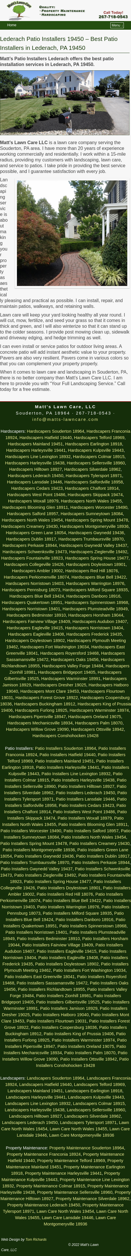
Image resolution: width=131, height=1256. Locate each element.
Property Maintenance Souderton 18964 (86, 1148)
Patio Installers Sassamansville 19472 (52, 983)
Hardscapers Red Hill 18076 (91, 570)
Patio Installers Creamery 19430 (99, 843)
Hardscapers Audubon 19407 (99, 621)
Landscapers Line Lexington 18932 (38, 1103)
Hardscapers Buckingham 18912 (44, 704)
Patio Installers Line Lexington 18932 (75, 773)
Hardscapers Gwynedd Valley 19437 (93, 545)
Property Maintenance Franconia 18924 (43, 1154)
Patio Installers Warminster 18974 (83, 1040)
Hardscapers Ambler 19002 (37, 570)
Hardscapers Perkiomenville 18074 (36, 577)
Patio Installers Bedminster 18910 (48, 938)
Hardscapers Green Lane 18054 (36, 532)
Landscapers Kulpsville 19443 (96, 1097)
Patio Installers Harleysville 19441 (67, 767)
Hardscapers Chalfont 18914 (92, 488)
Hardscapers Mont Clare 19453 (49, 691)
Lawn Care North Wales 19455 (78, 1129)
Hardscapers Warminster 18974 (99, 710)
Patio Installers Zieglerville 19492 (45, 875)
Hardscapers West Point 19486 (36, 494)
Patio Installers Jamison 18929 (69, 1008)
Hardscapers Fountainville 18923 (32, 558)
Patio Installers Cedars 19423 (86, 805)
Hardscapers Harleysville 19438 (34, 463)
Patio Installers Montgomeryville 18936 (39, 850)
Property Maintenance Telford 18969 (71, 1160)
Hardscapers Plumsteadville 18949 (95, 609)
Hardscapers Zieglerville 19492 (98, 551)
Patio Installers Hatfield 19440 (68, 754)
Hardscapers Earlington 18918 (93, 444)
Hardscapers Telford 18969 (99, 437)
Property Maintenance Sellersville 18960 (74, 1192)
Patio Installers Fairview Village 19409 (57, 945)
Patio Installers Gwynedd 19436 (44, 856)
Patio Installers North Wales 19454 (93, 837)
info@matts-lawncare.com (65, 419)
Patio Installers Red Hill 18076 (64, 894)
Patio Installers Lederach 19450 (85, 792)
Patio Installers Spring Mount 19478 (33, 843)
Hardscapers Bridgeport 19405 (66, 672)
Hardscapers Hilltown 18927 (35, 469)
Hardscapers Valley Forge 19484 (72, 666)
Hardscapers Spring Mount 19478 (96, 520)
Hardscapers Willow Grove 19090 (37, 729)
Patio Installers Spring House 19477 (57, 881)
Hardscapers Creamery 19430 (29, 526)
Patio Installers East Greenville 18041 (40, 976)
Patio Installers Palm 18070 (89, 1052)
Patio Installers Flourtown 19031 (56, 1021)
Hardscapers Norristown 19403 (34, 583)
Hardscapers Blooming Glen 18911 (35, 507)
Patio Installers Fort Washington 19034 (89, 970)
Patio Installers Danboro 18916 (84, 919)
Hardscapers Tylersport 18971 (94, 475)
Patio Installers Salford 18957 (90, 830)
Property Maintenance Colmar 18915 (50, 1186)
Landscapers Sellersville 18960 (96, 1110)
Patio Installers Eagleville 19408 (68, 957)
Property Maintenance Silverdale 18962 (93, 1198)
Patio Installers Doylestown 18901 (69, 888)
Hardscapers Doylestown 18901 (96, 564)
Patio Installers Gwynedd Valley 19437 (37, 869)
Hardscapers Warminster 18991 (71, 678)
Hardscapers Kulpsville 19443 (96, 450)
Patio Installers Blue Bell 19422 (72, 900)
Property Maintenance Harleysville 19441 (63, 1173)
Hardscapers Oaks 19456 (75, 659)
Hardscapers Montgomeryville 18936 (94, 526)
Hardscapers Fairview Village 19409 (36, 621)
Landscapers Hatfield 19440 (45, 1084)
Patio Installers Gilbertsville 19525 (68, 1002)
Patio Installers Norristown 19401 (36, 932)
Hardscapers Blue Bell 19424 (36, 596)
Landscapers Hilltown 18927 (35, 1116)
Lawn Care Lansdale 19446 (67, 1217)
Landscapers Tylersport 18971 (88, 1122)
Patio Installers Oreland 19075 (85, 1046)
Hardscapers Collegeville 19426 (34, 564)
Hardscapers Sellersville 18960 (96, 463)
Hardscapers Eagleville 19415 (35, 628)
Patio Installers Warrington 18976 (68, 907)
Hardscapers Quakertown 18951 (32, 602)
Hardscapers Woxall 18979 (33, 501)
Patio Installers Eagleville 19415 (67, 951)
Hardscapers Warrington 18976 (95, 583)
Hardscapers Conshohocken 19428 (65, 735)
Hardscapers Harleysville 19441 (36, 450)
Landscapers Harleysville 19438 (35, 1110)
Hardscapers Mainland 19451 (35, 444)
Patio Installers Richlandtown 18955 (51, 989)
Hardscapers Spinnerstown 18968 (96, 602)
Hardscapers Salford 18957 (32, 513)
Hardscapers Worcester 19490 (99, 507)
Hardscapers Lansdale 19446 (34, 482)
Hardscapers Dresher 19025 (59, 685)
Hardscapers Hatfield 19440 (46, 437)
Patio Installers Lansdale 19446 (85, 799)
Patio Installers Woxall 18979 (84, 818)
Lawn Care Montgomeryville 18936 (81, 1135)
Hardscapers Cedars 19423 (37, 488)
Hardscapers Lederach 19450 (35, 475)
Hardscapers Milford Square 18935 (95, 589)
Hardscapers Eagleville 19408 (36, 634)
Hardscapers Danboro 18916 (93, 596)
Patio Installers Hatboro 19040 (60, 1014)
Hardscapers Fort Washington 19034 (54, 647)
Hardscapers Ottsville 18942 (97, 729)
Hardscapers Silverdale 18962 (92, 469)
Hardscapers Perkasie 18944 (30, 545)
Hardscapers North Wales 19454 (32, 520)
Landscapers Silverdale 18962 (92, 1116)
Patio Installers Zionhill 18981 (63, 995)
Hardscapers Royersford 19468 (69, 653)
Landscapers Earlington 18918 (93, 1091)
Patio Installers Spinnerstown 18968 (92, 926)
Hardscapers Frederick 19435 (94, 634)
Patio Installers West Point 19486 (84, 811)
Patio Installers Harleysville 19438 (83, 780)
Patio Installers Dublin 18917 (103, 856)
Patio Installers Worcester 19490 (31, 830)
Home (11, 25)
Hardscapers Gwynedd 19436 (96, 532)
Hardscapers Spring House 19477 (97, 558)
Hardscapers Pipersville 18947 (37, 716)
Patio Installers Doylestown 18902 (67, 964)
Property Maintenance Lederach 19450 (43, 1205)
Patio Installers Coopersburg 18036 (64, 1027)
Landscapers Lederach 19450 (30, 1122)
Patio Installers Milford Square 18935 (77, 913)
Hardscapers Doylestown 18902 (35, 640)
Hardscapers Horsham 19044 (95, 615)
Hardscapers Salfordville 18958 (93, 482)
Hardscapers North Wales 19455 (91, 501)
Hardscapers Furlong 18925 (41, 710)
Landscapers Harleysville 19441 (36, 1097)
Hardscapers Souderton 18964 (55, 431)
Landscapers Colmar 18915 (99, 1103)
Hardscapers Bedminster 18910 (36, 615)
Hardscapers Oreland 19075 (94, 716)
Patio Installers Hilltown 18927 (86, 786)
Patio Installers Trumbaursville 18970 (34, 862)
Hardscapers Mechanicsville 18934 (40, 723)
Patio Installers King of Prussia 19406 (79, 1033)
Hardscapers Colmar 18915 (98, 456)
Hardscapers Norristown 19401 (31, 609)
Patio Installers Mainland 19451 (64, 761)
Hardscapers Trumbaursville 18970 (91, 539)
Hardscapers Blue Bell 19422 (99, 577)
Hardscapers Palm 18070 (98, 723)
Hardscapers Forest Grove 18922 (47, 697)
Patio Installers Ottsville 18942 (88, 1059)
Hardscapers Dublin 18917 (31, 539)
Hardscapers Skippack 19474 (95, 494)
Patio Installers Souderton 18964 (65, 748)
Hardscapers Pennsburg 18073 (31, 589)
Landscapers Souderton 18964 (55, 1078)
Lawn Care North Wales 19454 (65, 1211)
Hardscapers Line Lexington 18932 (38, 456)
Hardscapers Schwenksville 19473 (35, 551)
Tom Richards (36, 1240)
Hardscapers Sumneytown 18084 (92, 513)
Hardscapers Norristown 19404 (94, 628)
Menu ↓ (117, 25)
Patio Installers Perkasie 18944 (101, 862)
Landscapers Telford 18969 (99, 1084)
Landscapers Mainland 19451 (35, 1091)
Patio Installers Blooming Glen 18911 (93, 824)
